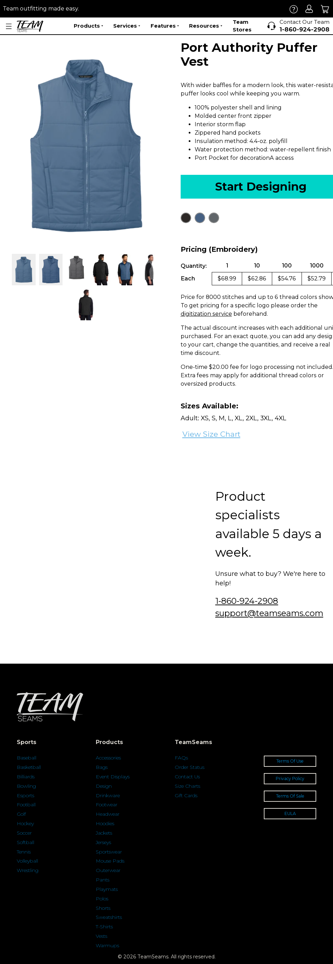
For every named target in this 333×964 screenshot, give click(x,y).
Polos (102, 898)
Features (165, 26)
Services (126, 26)
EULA (290, 813)
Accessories (108, 758)
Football (26, 804)
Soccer (24, 833)
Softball (25, 842)
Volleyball (27, 861)
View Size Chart (211, 434)
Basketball (29, 767)
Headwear (108, 814)
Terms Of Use (290, 761)
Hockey (25, 823)
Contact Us (187, 776)
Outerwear (108, 870)
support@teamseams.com (269, 613)
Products (88, 26)
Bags (102, 767)
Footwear (106, 804)
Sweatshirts (109, 917)
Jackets (104, 833)
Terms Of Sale (290, 796)
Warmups (107, 945)
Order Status (189, 767)
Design (104, 786)
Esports (25, 795)
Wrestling (27, 870)
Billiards (26, 776)
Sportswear (109, 852)
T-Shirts (104, 926)
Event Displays (113, 776)
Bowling (26, 786)
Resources (205, 26)
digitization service (206, 313)
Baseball (26, 758)
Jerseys (103, 842)
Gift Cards (186, 795)
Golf (21, 814)
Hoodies (105, 823)
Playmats (107, 889)
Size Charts (187, 786)
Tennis (24, 852)
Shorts (103, 908)
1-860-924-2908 (246, 601)
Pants (102, 880)
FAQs (181, 758)
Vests (101, 936)
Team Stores (242, 26)
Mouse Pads (110, 861)
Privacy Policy (290, 778)
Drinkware (108, 795)
